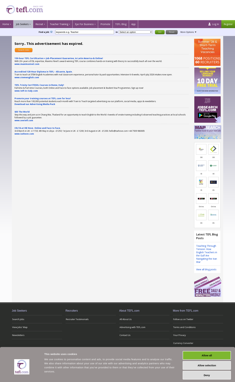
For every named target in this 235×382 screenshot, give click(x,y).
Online (201, 206)
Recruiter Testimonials (77, 319)
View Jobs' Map (20, 327)
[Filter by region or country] (135, 32)
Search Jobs (23, 50)
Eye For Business (84, 24)
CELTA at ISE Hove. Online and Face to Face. (38, 128)
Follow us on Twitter (183, 319)
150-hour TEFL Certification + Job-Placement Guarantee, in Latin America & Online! (59, 58)
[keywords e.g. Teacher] (84, 32)
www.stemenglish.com (27, 77)
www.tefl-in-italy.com (26, 90)
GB (201, 157)
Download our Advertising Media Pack (35, 104)
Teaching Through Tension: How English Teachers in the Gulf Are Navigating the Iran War (206, 254)
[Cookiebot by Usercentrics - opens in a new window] (22, 375)
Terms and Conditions (184, 327)
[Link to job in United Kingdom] (201, 149)
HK (201, 223)
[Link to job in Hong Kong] (201, 215)
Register (228, 24)
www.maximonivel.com (27, 64)
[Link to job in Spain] (201, 165)
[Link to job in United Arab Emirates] (213, 165)
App (133, 24)
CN (213, 190)
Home (5, 24)
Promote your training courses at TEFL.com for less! (43, 98)
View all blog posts (206, 269)
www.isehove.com (24, 133)
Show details (177, 375)
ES (201, 174)
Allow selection (207, 350)
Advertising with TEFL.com (132, 327)
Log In (213, 24)
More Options (187, 32)
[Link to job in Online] (201, 198)
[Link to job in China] (213, 182)
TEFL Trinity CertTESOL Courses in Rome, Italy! (39, 85)
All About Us (126, 319)
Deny (207, 360)
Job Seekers (22, 24)
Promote (105, 24)
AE (213, 174)
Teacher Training (59, 24)
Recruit (39, 24)
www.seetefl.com (24, 120)
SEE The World (22, 111)
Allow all (207, 340)
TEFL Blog (120, 24)
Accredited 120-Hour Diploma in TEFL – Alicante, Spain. (44, 71)
